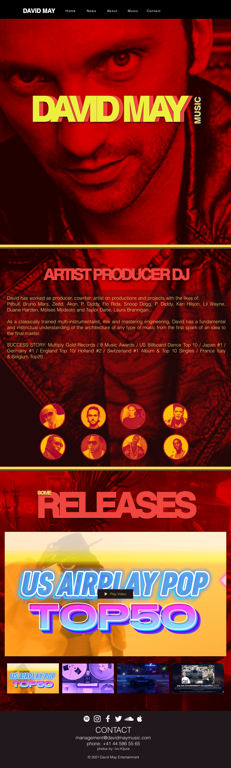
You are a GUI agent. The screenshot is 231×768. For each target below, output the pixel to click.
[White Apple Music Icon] (139, 718)
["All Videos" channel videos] (115, 681)
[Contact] (154, 11)
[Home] (71, 11)
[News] (92, 11)
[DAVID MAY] (39, 11)
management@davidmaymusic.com (113, 737)
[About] (112, 11)
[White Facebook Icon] (107, 718)
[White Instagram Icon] (97, 718)
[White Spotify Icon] (86, 718)
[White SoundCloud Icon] (129, 718)
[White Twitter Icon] (118, 718)
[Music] (133, 11)
